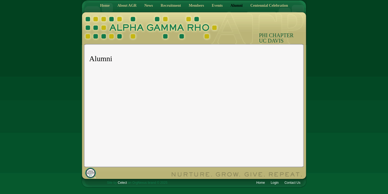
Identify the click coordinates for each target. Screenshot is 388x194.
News (148, 6)
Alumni (236, 6)
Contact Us (292, 183)
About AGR (127, 6)
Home (105, 6)
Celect (122, 183)
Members (196, 6)
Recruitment (171, 6)
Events (217, 6)
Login (275, 183)
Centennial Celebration (269, 6)
